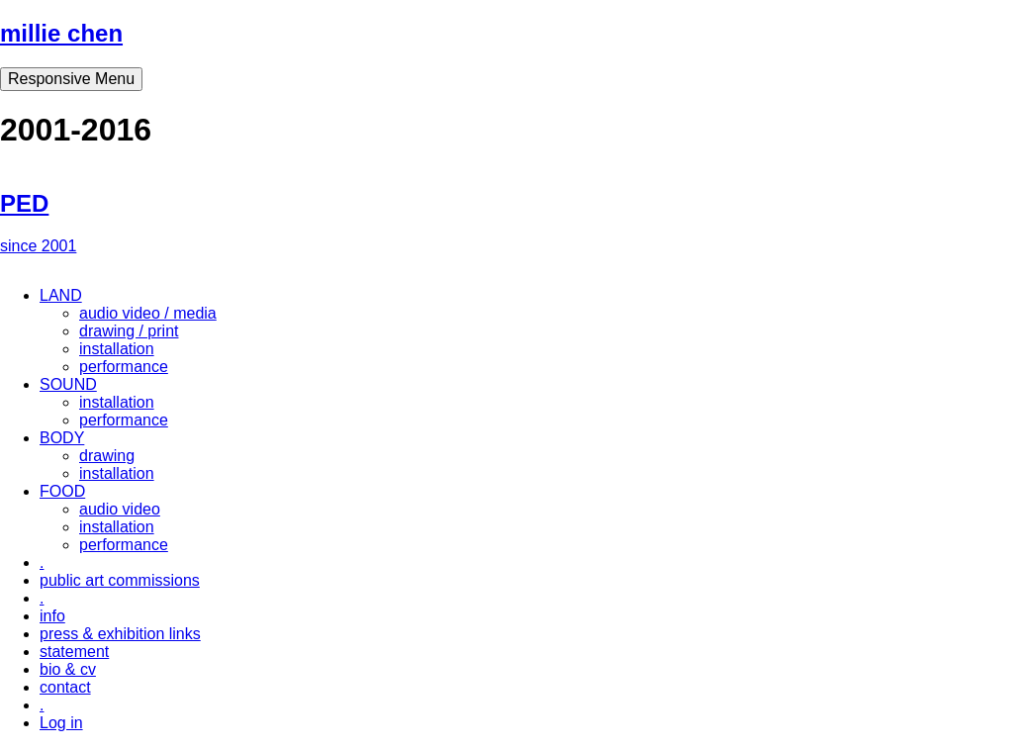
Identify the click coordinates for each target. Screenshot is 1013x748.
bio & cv (68, 669)
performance (123, 366)
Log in (61, 722)
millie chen (61, 33)
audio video (119, 509)
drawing (107, 455)
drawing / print (129, 331)
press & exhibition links (120, 633)
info (52, 616)
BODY (62, 437)
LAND (61, 295)
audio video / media (148, 313)
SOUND (68, 384)
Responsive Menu (71, 78)
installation (116, 348)
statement (74, 651)
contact (65, 687)
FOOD (62, 491)
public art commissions (120, 580)
